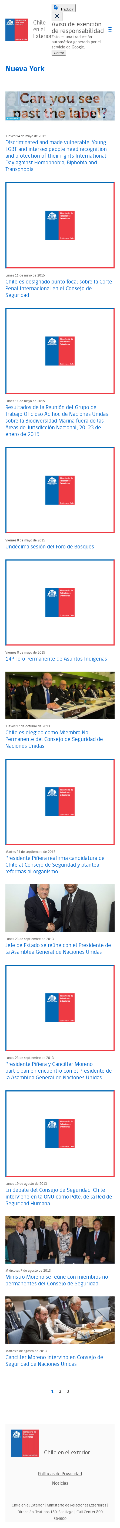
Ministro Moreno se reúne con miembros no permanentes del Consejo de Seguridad (56, 1280)
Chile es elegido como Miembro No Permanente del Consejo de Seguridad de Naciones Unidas (54, 739)
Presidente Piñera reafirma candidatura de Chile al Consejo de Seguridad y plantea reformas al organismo (55, 865)
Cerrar (59, 53)
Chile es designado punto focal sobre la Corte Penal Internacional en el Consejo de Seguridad (58, 288)
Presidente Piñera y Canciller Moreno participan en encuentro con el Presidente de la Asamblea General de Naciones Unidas (58, 1071)
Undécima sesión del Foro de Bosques (50, 547)
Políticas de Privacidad (60, 1473)
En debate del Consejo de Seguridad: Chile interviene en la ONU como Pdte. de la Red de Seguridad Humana (58, 1197)
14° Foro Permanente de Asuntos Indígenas (56, 659)
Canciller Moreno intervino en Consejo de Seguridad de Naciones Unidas (54, 1360)
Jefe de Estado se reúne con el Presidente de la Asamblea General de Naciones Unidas (58, 948)
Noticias (60, 1483)
